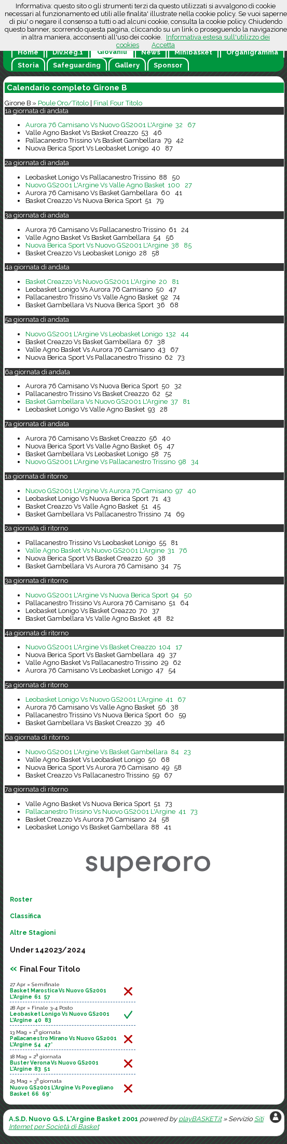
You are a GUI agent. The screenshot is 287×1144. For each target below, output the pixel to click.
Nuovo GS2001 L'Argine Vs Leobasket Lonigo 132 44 (107, 334)
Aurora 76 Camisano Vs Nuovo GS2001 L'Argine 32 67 (110, 125)
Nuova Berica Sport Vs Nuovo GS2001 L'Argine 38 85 (108, 245)
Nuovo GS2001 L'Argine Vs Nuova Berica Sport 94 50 (108, 595)
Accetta (163, 45)
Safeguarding (77, 65)
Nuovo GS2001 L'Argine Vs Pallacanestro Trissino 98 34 (112, 462)
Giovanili (112, 52)
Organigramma (252, 52)
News (150, 52)
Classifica (25, 916)
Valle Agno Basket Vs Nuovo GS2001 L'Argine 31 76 (106, 550)
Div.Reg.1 (67, 52)
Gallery (127, 65)
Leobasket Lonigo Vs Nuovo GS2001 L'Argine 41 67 (105, 699)
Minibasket (193, 52)
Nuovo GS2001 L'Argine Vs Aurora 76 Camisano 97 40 (110, 491)
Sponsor (168, 65)
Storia (28, 65)
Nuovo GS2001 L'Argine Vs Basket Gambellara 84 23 (108, 752)
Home (28, 52)
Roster (21, 899)
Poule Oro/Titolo (63, 103)
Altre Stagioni (33, 932)
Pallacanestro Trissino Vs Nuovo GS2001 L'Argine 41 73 (111, 811)
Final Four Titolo (117, 103)
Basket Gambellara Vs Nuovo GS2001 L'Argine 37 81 (107, 401)
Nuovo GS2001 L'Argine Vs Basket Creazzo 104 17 (103, 647)
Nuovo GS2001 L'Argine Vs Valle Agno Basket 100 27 (108, 185)
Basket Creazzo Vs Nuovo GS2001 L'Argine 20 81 (102, 281)
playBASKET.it (200, 1119)
